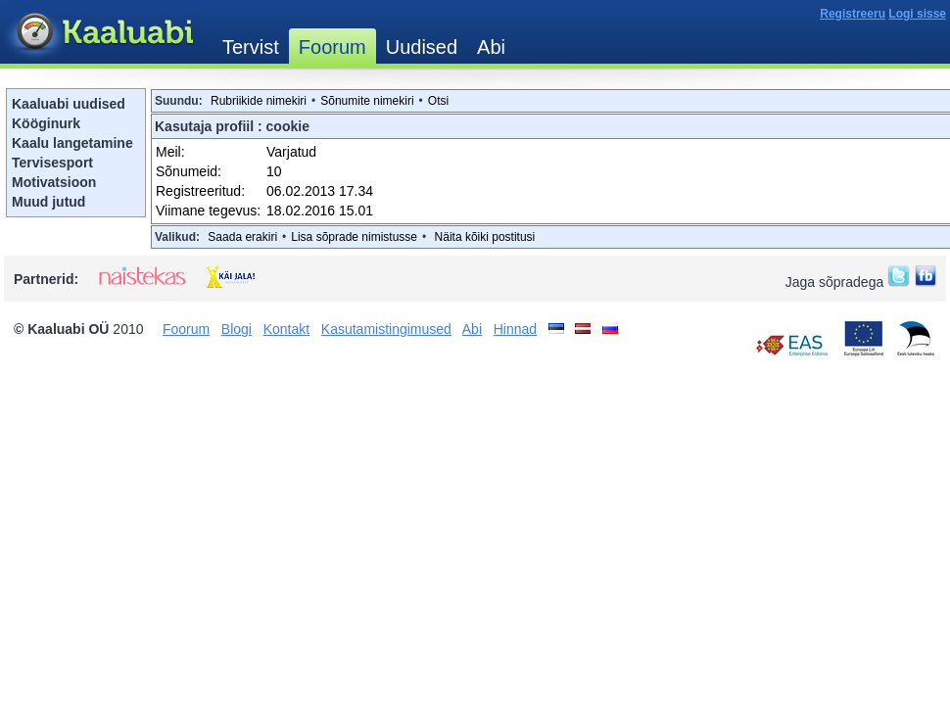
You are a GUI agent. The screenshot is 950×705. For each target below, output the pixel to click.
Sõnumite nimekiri (366, 101)
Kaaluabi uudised (68, 104)
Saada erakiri (242, 237)
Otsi (438, 101)
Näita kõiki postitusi (485, 237)
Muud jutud (48, 202)
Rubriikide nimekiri (259, 101)
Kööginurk (46, 123)
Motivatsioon (54, 182)
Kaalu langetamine (72, 143)
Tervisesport (52, 162)
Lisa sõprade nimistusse (354, 237)
